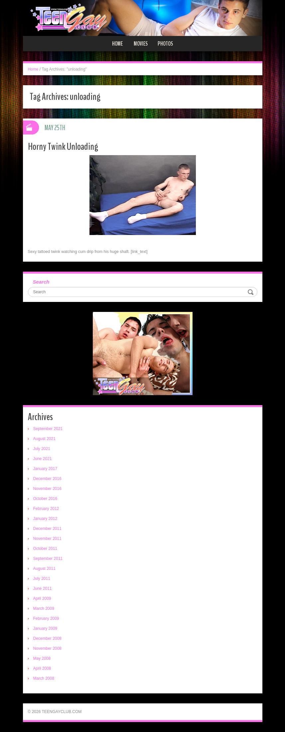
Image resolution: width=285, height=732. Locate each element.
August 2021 (44, 438)
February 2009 (46, 618)
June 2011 (42, 588)
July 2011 (41, 578)
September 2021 (48, 428)
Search (41, 282)
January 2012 (45, 518)
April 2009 (42, 598)
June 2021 (42, 458)
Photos (165, 44)
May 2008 (42, 658)
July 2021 (41, 448)
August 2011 (44, 568)
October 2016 (45, 498)
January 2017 (45, 468)
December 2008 (47, 638)
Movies (141, 44)
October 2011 (45, 548)
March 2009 (43, 608)
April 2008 (42, 668)
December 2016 (47, 478)
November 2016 (47, 488)
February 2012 (46, 508)
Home (117, 44)
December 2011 (47, 528)
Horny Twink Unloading (63, 146)
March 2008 (43, 678)
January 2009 (45, 628)
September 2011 (48, 558)
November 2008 (47, 648)
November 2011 (47, 538)
